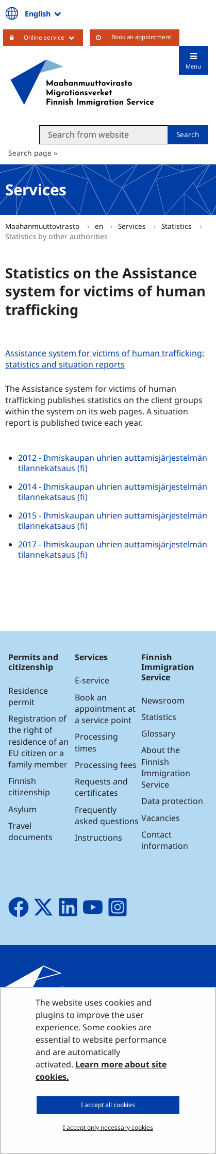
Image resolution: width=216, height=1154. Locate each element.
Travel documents (30, 831)
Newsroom (163, 700)
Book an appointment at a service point (105, 709)
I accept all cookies (108, 1104)
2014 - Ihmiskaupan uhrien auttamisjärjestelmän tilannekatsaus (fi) (112, 492)
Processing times (96, 742)
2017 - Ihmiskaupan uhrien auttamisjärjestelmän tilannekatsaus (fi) (112, 549)
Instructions (98, 837)
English (43, 13)
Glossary (158, 733)
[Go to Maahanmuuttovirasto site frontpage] (82, 83)
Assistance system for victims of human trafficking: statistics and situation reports (104, 358)
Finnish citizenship (29, 786)
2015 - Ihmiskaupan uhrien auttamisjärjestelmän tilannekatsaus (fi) (112, 520)
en (100, 226)
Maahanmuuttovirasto (43, 226)
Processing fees (106, 765)
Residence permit (28, 696)
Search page (30, 153)
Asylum (22, 809)
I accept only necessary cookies (108, 1127)
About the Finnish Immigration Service (165, 767)
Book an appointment (141, 37)
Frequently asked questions (107, 815)
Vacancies (160, 818)
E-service (92, 680)
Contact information (164, 840)
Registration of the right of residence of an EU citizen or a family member (38, 741)
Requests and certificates (101, 787)
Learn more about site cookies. (101, 1070)
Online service (53, 37)
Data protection (172, 801)
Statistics (177, 226)
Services (133, 226)
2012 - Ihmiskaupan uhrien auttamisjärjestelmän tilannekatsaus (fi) (112, 463)
